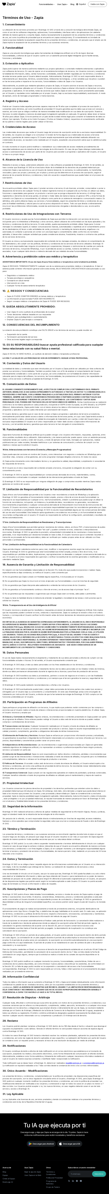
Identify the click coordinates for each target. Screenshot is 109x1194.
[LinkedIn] (73, 1181)
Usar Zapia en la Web (32, 1175)
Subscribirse (99, 1174)
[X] (69, 1181)
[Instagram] (77, 1181)
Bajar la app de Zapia (32, 1172)
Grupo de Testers (53, 1187)
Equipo (5, 1175)
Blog (72, 4)
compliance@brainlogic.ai (93, 1063)
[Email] (81, 1181)
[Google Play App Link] (41, 1144)
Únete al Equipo (9, 1179)
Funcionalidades (47, 4)
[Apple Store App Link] (69, 1144)
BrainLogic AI (8, 1182)
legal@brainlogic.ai (73, 1063)
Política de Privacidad (54, 1178)
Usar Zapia (62, 4)
